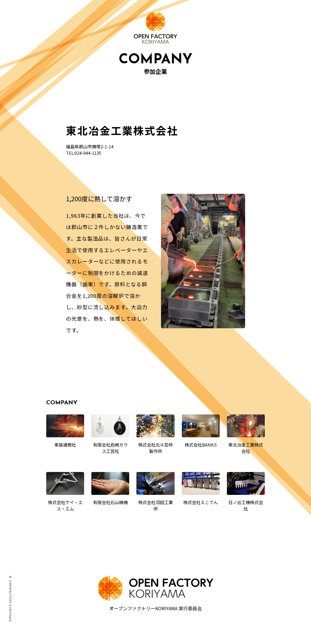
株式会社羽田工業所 (155, 505)
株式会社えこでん (200, 502)
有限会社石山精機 (110, 502)
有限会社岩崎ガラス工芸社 (110, 448)
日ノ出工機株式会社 (245, 505)
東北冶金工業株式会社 (245, 448)
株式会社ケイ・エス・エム (65, 505)
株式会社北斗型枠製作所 (155, 448)
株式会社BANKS (201, 445)
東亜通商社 (65, 445)
